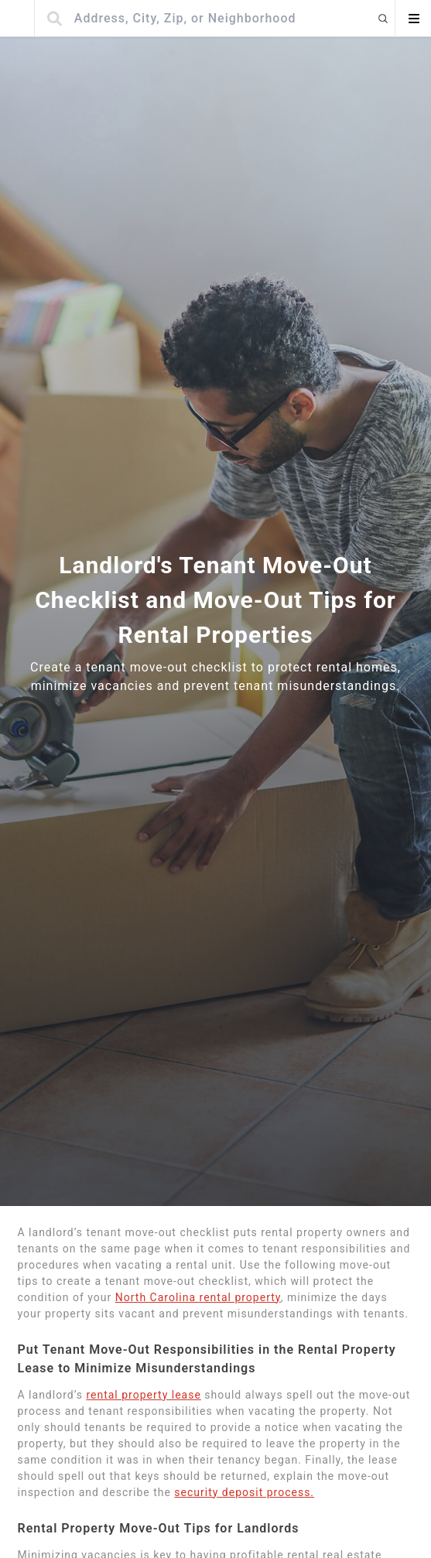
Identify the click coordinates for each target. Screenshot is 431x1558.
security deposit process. (244, 1492)
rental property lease (143, 1395)
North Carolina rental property (198, 1297)
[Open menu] (413, 18)
